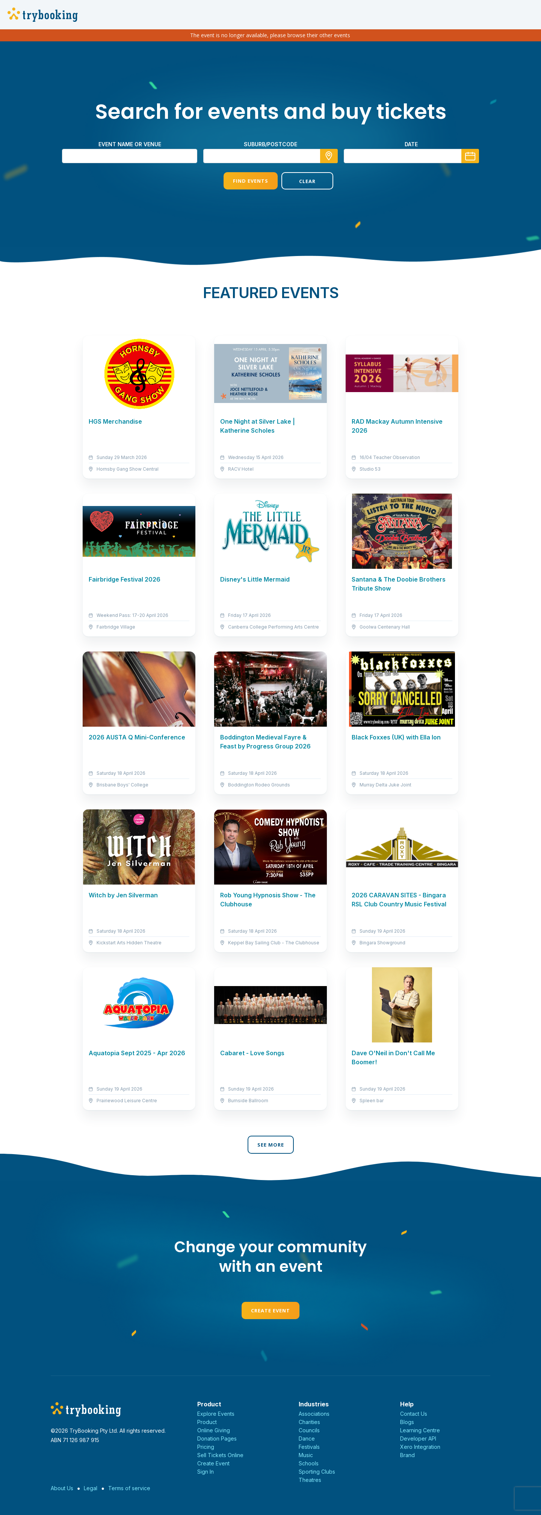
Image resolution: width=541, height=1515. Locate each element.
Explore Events (215, 1413)
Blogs (407, 1422)
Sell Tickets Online (220, 1455)
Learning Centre (420, 1430)
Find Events (241, 180)
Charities (309, 1422)
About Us (62, 1488)
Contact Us (413, 1413)
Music (306, 1455)
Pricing (205, 1447)
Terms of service (129, 1488)
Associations (314, 1413)
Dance (307, 1438)
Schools (309, 1463)
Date (411, 144)
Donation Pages (217, 1438)
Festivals (309, 1447)
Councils (309, 1430)
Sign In (205, 1471)
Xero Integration (420, 1447)
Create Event (270, 1310)
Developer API (418, 1438)
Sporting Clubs (317, 1471)
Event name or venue (129, 144)
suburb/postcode (270, 144)
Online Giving (213, 1430)
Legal (90, 1488)
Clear (299, 181)
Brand (407, 1455)
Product (207, 1422)
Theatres (310, 1480)
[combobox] (270, 156)
